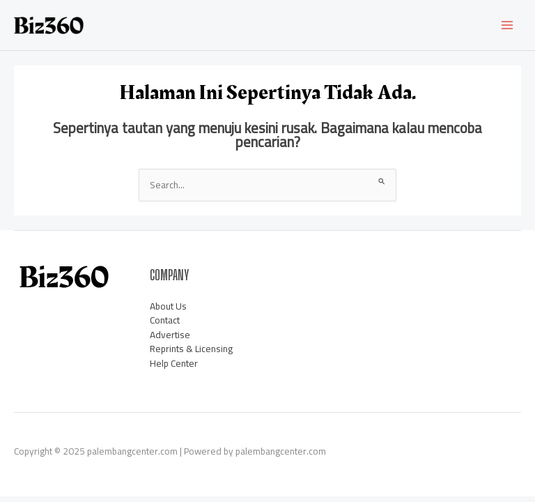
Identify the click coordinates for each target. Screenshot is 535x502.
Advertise (170, 335)
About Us (168, 306)
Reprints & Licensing (191, 349)
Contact (165, 320)
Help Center (174, 363)
